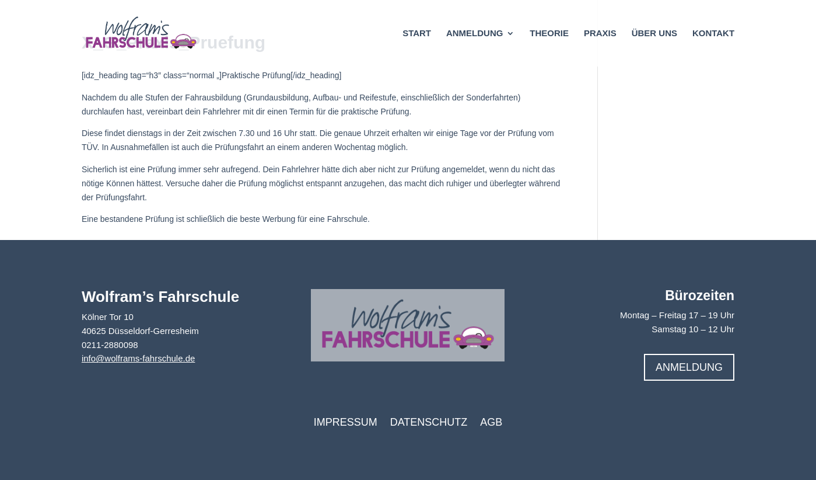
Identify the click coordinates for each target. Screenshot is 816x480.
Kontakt (713, 33)
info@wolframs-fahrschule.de (138, 358)
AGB (491, 423)
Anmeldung (474, 33)
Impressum (345, 423)
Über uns (654, 33)
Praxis (600, 33)
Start (416, 33)
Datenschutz (429, 423)
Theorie (549, 33)
